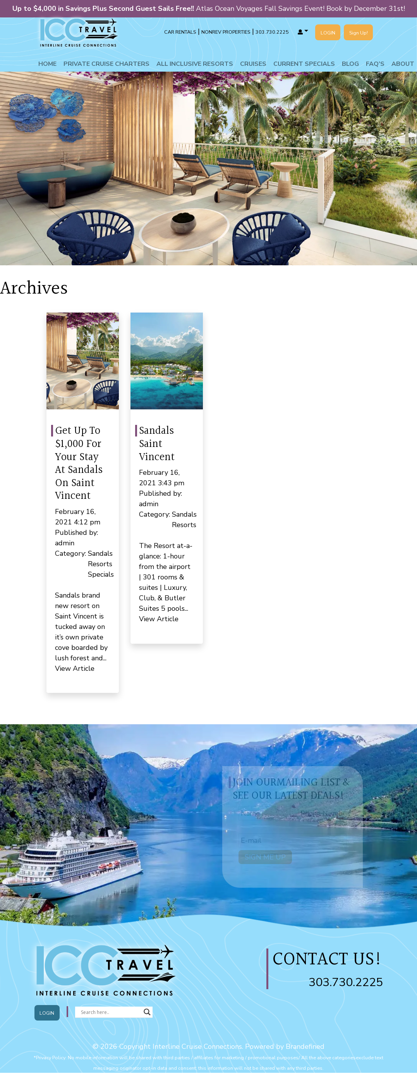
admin (64, 543)
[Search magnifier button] (147, 1012)
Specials (101, 574)
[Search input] (110, 1012)
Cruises (253, 64)
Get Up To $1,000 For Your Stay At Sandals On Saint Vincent (79, 464)
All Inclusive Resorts (194, 64)
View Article (74, 668)
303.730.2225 (346, 982)
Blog (350, 64)
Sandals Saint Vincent (157, 444)
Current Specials (304, 64)
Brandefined (305, 1046)
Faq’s (375, 64)
